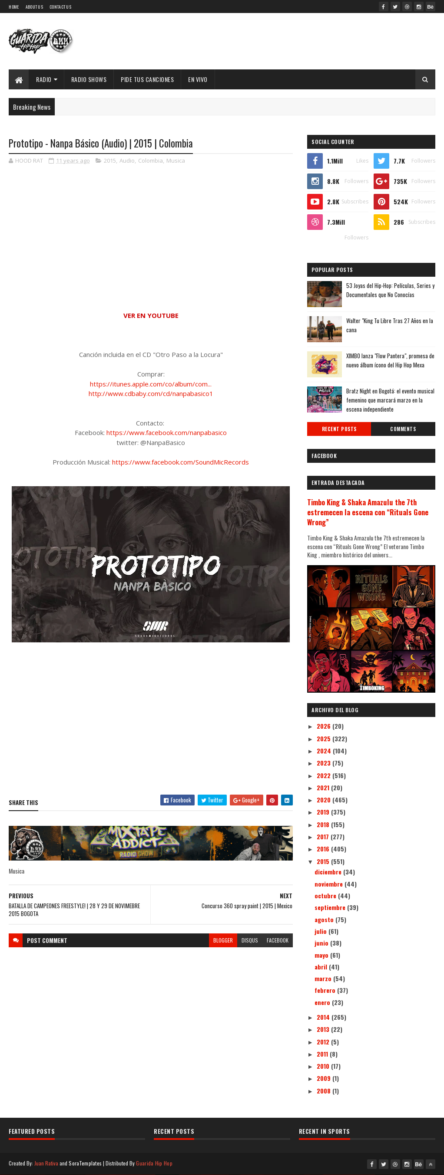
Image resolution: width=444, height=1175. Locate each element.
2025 (324, 738)
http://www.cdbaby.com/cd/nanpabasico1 (151, 393)
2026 (324, 725)
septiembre (331, 907)
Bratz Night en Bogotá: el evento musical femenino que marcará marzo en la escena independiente (390, 399)
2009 (324, 1078)
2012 (324, 1041)
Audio (127, 160)
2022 (324, 775)
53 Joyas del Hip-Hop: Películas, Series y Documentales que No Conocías (390, 290)
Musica (175, 160)
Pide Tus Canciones (147, 79)
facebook (277, 940)
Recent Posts (339, 428)
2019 (324, 811)
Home (14, 6)
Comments (403, 428)
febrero (326, 990)
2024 (325, 750)
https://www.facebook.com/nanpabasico (166, 432)
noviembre (330, 883)
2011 (323, 1053)
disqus (250, 940)
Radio (44, 79)
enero (323, 1002)
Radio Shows (89, 79)
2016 (324, 848)
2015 (110, 160)
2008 (324, 1090)
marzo (324, 978)
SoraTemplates (85, 1163)
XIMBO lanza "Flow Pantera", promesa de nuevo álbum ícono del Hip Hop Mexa (390, 360)
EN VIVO (198, 79)
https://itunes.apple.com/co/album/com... (151, 384)
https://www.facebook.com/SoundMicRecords (180, 462)
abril (322, 966)
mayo (322, 954)
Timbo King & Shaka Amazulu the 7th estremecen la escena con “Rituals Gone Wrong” (367, 512)
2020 (324, 799)
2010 (324, 1065)
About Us (34, 6)
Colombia (150, 160)
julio (321, 931)
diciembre (329, 871)
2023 (324, 762)
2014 (324, 1016)
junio (322, 942)
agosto (325, 919)
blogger (223, 940)
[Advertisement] (151, 725)
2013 (324, 1029)
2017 (324, 836)
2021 (324, 787)
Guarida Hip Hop (154, 1163)
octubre (326, 895)
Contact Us (60, 6)
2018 (324, 824)
